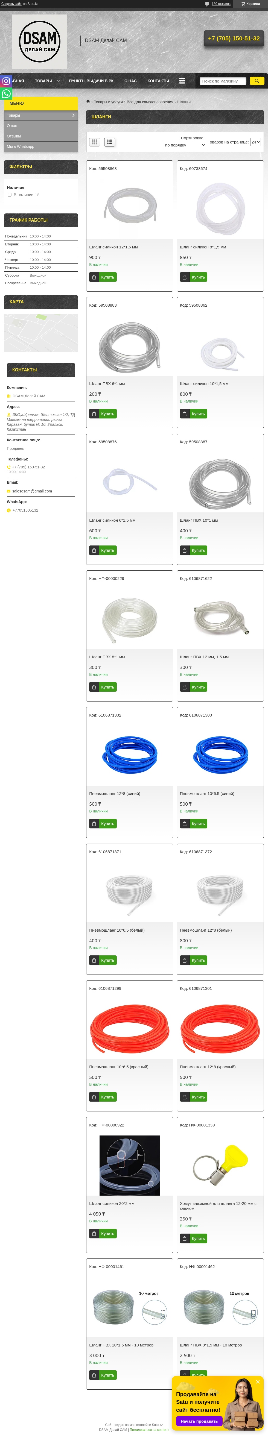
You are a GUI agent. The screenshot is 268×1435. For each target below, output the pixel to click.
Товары (43, 81)
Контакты (158, 81)
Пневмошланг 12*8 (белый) (206, 930)
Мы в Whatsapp (20, 146)
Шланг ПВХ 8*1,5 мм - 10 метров (211, 1345)
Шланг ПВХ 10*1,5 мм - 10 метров (121, 1345)
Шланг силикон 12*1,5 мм (113, 247)
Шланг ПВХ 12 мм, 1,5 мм (204, 657)
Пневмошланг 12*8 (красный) (208, 1066)
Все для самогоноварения (150, 102)
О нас (130, 81)
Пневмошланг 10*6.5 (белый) (117, 930)
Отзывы (14, 136)
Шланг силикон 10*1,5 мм (204, 383)
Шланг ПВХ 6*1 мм (107, 383)
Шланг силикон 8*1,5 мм (203, 247)
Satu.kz (157, 1425)
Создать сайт (11, 4)
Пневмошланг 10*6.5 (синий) (207, 793)
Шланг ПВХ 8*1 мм (107, 657)
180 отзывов (221, 4)
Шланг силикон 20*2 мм (111, 1203)
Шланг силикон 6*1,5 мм (112, 520)
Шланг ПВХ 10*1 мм (199, 520)
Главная (14, 81)
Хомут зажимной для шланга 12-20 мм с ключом (218, 1206)
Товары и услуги (108, 102)
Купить (107, 277)
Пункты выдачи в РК (91, 81)
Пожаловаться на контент (149, 1430)
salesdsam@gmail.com (32, 491)
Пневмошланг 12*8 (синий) (114, 793)
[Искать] (257, 81)
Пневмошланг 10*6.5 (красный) (118, 1066)
